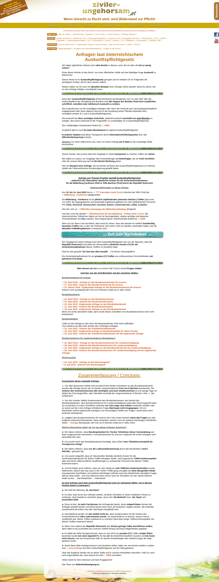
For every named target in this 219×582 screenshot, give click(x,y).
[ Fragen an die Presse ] (112, 49)
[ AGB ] (117, 571)
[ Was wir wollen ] (64, 34)
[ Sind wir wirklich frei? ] (66, 45)
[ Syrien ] (108, 40)
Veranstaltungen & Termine (159, 25)
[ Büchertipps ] (141, 31)
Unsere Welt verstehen (70, 25)
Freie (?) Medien (89, 25)
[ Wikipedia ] (129, 40)
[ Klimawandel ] (147, 38)
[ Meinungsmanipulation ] (97, 38)
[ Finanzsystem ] (142, 40)
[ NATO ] (163, 38)
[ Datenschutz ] (126, 571)
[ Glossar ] (132, 31)
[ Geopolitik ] (60, 40)
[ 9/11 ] (156, 38)
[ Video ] (104, 31)
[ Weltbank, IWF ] (155, 40)
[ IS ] (122, 40)
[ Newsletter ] (118, 31)
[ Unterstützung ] (78, 34)
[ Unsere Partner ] (113, 34)
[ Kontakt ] (91, 571)
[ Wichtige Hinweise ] (128, 34)
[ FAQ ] (125, 31)
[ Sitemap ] (99, 571)
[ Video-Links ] (84, 31)
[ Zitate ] (129, 45)
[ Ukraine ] (116, 40)
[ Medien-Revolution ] (64, 38)
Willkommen (52, 25)
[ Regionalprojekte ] (65, 49)
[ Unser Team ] (100, 34)
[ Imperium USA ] (114, 38)
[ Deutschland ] (98, 40)
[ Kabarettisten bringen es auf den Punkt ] (91, 45)
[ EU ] (89, 40)
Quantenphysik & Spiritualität (111, 25)
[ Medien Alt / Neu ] (80, 38)
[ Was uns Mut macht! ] (116, 45)
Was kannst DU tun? (135, 25)
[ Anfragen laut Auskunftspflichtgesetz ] (87, 49)
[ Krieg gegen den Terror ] (130, 38)
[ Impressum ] (109, 571)
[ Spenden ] (89, 34)
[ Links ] (76, 31)
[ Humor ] (136, 45)
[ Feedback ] (151, 31)
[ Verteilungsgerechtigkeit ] (76, 40)
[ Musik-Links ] (95, 31)
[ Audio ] (110, 31)
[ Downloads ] (68, 31)
